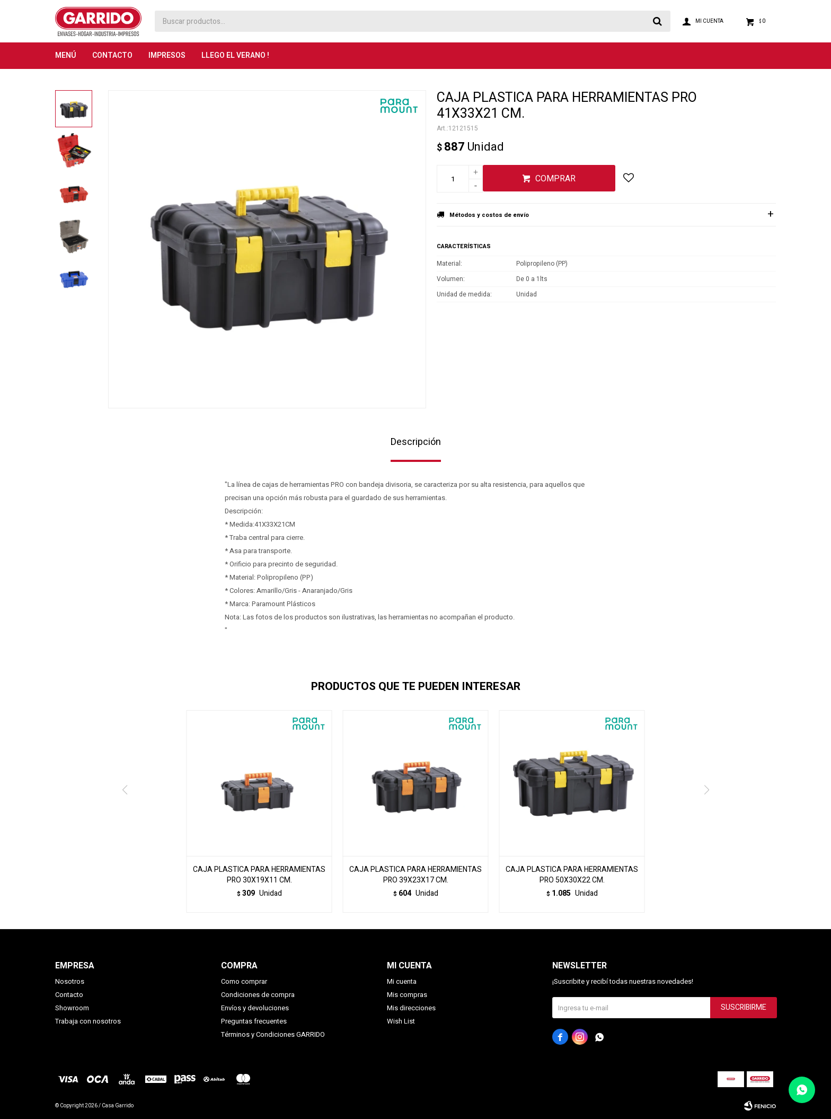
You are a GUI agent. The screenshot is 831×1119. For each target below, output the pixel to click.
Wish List (401, 1021)
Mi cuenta (402, 981)
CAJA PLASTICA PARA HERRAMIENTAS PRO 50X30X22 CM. (572, 875)
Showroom (72, 1008)
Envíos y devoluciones (255, 1008)
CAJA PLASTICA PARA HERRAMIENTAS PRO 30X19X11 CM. (259, 875)
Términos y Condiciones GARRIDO (273, 1034)
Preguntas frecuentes (254, 1021)
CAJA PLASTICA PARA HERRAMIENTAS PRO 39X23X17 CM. (415, 875)
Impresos (166, 55)
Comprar (555, 178)
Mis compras (407, 995)
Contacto (112, 55)
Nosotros (69, 981)
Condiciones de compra (258, 995)
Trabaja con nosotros (88, 1021)
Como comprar (244, 981)
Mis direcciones (411, 1008)
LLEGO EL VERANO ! (235, 55)
